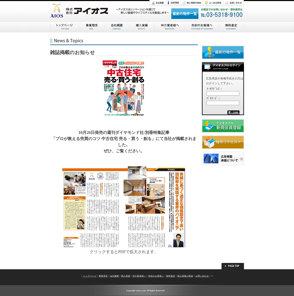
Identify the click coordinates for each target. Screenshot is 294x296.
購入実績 (125, 276)
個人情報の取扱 (185, 276)
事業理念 (103, 276)
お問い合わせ (202, 276)
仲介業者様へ (139, 276)
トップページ (90, 276)
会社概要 (114, 276)
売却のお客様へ (156, 276)
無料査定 (170, 276)
